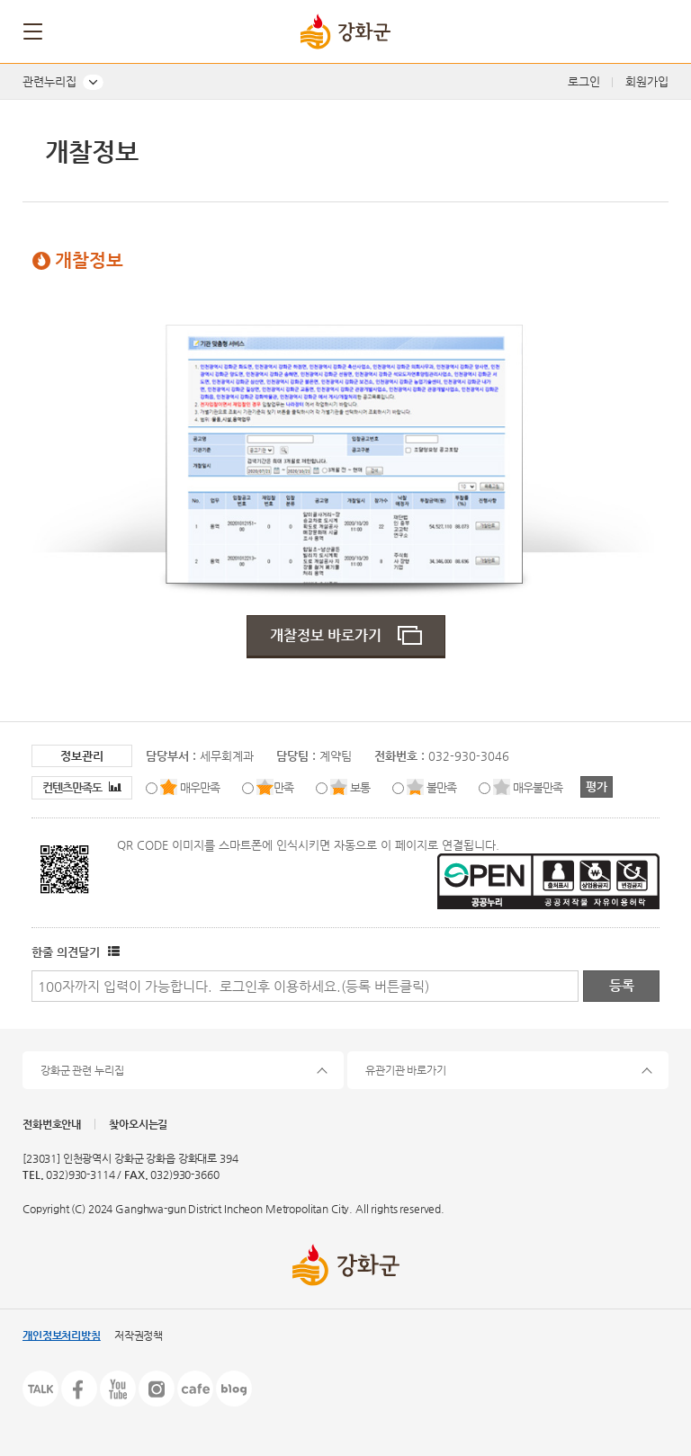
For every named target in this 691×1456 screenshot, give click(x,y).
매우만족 (200, 787)
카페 (195, 1389)
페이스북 (79, 1389)
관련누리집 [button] (49, 81)
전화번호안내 (51, 1124)
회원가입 (647, 81)
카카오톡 (40, 1389)
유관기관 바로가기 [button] (405, 1070)
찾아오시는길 (138, 1124)
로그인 (584, 81)
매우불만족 (537, 787)
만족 (283, 787)
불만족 (441, 787)
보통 (360, 787)
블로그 (234, 1389)
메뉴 (34, 31)
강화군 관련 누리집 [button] (82, 1070)
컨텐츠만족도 (81, 787)
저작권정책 (138, 1335)
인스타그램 (157, 1389)
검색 (652, 31)
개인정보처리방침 (61, 1335)
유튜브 (118, 1389)
